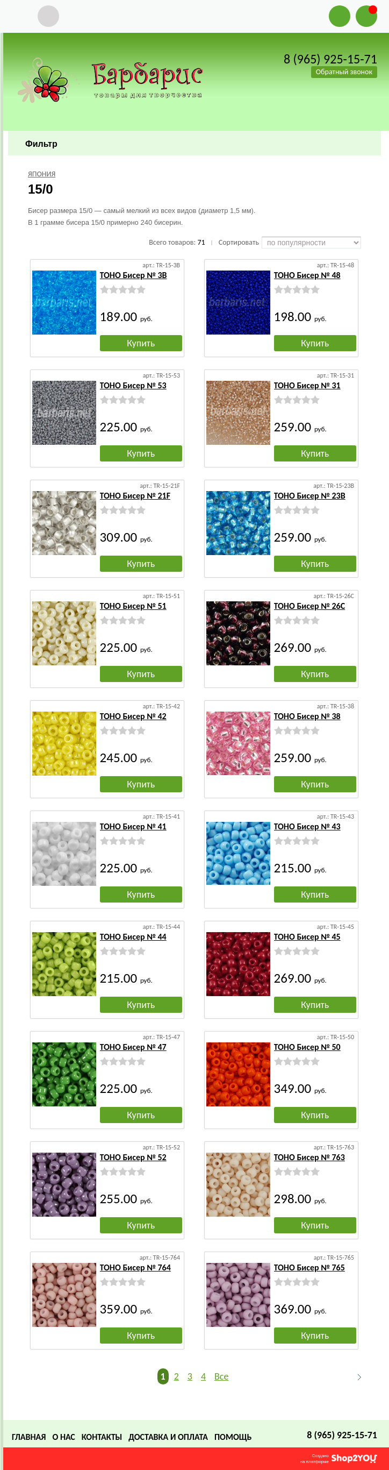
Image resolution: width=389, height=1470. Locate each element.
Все (221, 1376)
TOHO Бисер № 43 (307, 826)
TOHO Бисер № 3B (133, 275)
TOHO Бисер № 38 (307, 716)
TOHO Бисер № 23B (309, 496)
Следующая (354, 1377)
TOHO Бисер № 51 (133, 606)
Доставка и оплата (168, 1437)
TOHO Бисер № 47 (133, 1047)
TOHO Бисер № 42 (133, 716)
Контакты (102, 1437)
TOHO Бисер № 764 (135, 1267)
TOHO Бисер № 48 (307, 275)
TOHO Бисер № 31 (307, 385)
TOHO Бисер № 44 (133, 937)
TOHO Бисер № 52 (133, 1157)
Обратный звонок (344, 71)
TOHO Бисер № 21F (135, 496)
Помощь (232, 1437)
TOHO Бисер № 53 (133, 385)
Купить (141, 343)
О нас (63, 1437)
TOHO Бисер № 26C (309, 606)
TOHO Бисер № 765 (309, 1267)
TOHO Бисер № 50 (307, 1047)
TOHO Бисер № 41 (133, 826)
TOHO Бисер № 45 (307, 937)
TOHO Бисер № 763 (309, 1157)
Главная (29, 1437)
